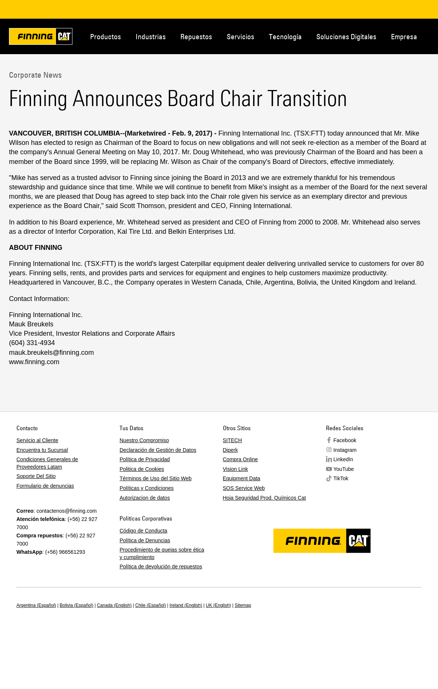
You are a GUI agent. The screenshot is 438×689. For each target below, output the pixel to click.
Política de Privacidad (144, 459)
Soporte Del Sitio (36, 476)
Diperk (230, 450)
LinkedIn (343, 459)
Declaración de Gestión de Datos (157, 450)
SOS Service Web (244, 488)
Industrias (151, 36)
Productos (105, 36)
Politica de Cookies (141, 469)
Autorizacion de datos (144, 498)
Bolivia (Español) (76, 605)
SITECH (232, 440)
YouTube (343, 469)
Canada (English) (114, 605)
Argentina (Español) (36, 605)
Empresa (404, 36)
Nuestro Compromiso (144, 440)
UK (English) (218, 605)
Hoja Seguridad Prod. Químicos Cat (264, 498)
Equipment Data (241, 478)
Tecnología (285, 36)
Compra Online (240, 459)
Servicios (240, 36)
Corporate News (35, 75)
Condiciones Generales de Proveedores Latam (47, 463)
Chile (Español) (150, 605)
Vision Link (235, 469)
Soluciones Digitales (346, 36)
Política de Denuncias (144, 540)
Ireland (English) (186, 605)
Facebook (344, 440)
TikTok (340, 478)
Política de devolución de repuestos (160, 566)
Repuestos (196, 36)
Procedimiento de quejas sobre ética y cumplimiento (161, 553)
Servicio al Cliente (37, 440)
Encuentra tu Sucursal (42, 450)
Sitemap (242, 605)
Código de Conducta (143, 531)
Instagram (345, 450)
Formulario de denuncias (45, 486)
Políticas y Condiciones (146, 488)
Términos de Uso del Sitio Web (155, 478)
